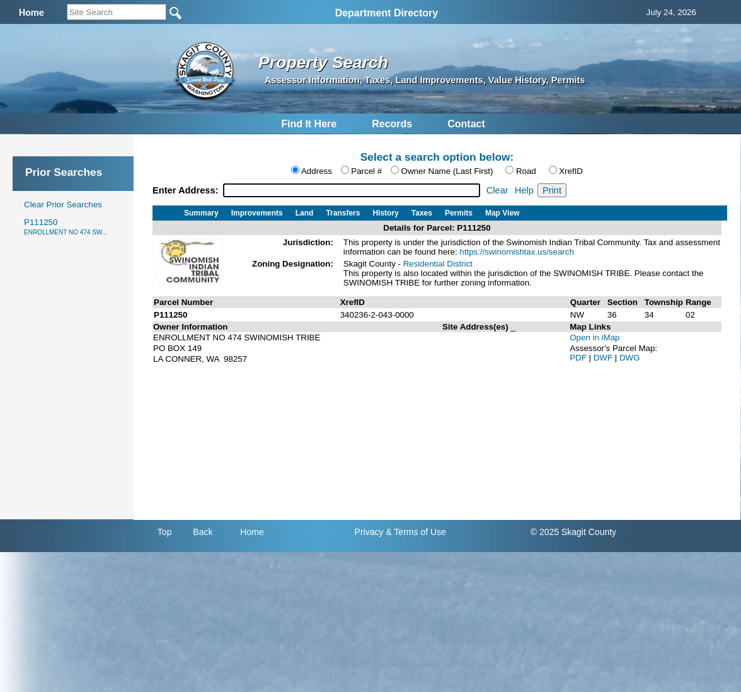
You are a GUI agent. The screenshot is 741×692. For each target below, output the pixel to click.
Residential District (438, 263)
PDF (579, 357)
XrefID (571, 171)
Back (202, 532)
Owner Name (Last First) (447, 171)
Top (165, 532)
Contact (466, 123)
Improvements (257, 213)
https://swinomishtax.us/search (516, 252)
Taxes (421, 213)
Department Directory (387, 13)
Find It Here (308, 123)
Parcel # (366, 171)
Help (524, 190)
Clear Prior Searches (63, 204)
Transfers (343, 213)
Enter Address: (186, 190)
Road (526, 171)
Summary (201, 213)
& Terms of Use (415, 532)
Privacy (369, 532)
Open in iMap (594, 337)
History (385, 213)
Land (305, 213)
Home (251, 532)
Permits (459, 213)
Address (316, 171)
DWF (604, 357)
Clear (497, 190)
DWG (629, 357)
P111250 (65, 226)
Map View (502, 213)
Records (392, 123)
